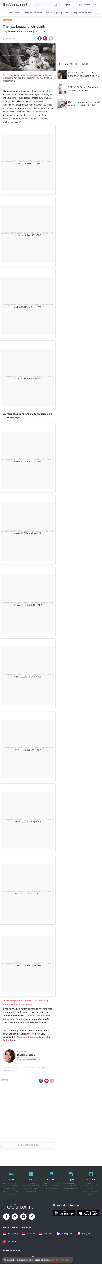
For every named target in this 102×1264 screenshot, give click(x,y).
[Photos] (51, 1182)
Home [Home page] (5, 1067)
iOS (47, 1036)
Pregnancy (7, 19)
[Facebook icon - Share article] (39, 38)
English (67, 4)
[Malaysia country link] (83, 1233)
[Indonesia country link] (46, 1233)
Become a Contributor (28, 1058)
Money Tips (13, 13)
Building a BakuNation (32, 13)
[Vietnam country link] (9, 1240)
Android (7, 1039)
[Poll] (31, 1182)
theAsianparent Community (27, 1036)
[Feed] (11, 1182)
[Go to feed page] (15, 6)
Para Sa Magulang (53, 13)
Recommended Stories (73, 63)
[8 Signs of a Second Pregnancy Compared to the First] (79, 88)
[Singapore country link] (10, 1233)
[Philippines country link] (64, 1233)
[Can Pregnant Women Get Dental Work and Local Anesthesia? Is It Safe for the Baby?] (79, 103)
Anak (67, 13)
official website (36, 101)
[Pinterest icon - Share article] (45, 38)
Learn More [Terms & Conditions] (54, 1260)
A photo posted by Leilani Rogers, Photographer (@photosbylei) (27, 160)
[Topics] (71, 1182)
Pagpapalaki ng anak (82, 13)
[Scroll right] (97, 13)
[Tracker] (91, 1182)
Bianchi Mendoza (26, 1054)
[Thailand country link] (28, 1233)
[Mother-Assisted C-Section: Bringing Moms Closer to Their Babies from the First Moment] (79, 73)
